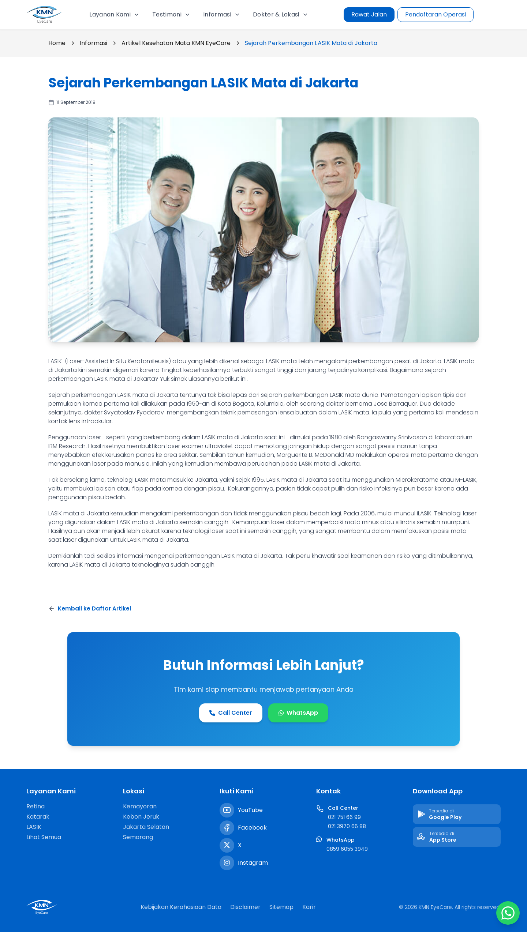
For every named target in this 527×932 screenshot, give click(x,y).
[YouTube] (227, 810)
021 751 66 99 (344, 817)
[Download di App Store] (457, 837)
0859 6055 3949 (347, 849)
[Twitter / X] (227, 845)
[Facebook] (227, 827)
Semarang (138, 837)
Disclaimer (245, 907)
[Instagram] (227, 863)
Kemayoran (140, 806)
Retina (35, 806)
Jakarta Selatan (146, 827)
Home (57, 43)
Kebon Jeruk (141, 816)
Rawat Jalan (369, 14)
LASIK (33, 827)
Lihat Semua (43, 837)
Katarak (37, 816)
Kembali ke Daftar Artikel (89, 608)
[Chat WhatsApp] (508, 913)
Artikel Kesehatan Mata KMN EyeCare (176, 43)
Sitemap (281, 907)
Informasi (93, 43)
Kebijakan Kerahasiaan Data (181, 907)
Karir (309, 907)
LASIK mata (63, 513)
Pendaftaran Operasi (435, 14)
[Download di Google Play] (457, 814)
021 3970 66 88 (347, 826)
